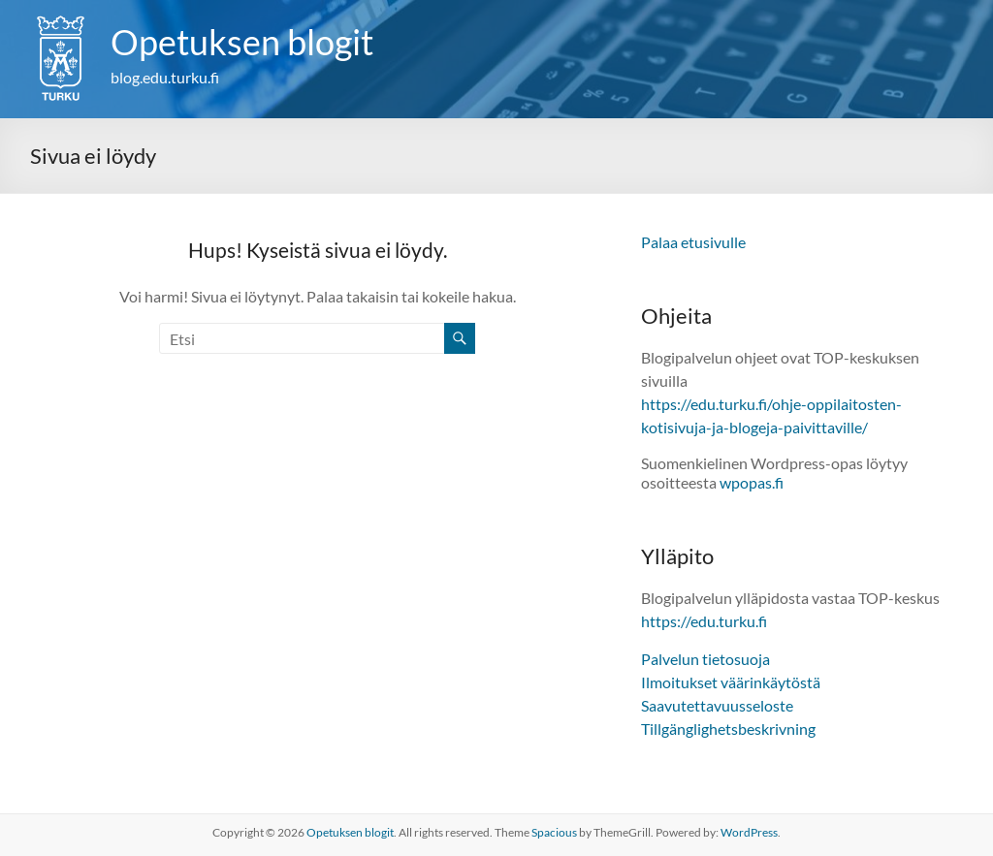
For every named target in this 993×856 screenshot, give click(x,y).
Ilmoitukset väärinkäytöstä (730, 682)
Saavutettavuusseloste (717, 705)
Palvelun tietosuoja (705, 659)
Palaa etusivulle (693, 242)
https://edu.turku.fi (704, 621)
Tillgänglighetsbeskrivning (728, 728)
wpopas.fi (752, 482)
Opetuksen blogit (242, 41)
